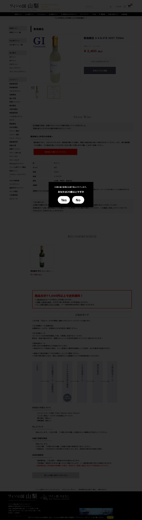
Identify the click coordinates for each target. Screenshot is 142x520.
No (78, 199)
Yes (64, 199)
